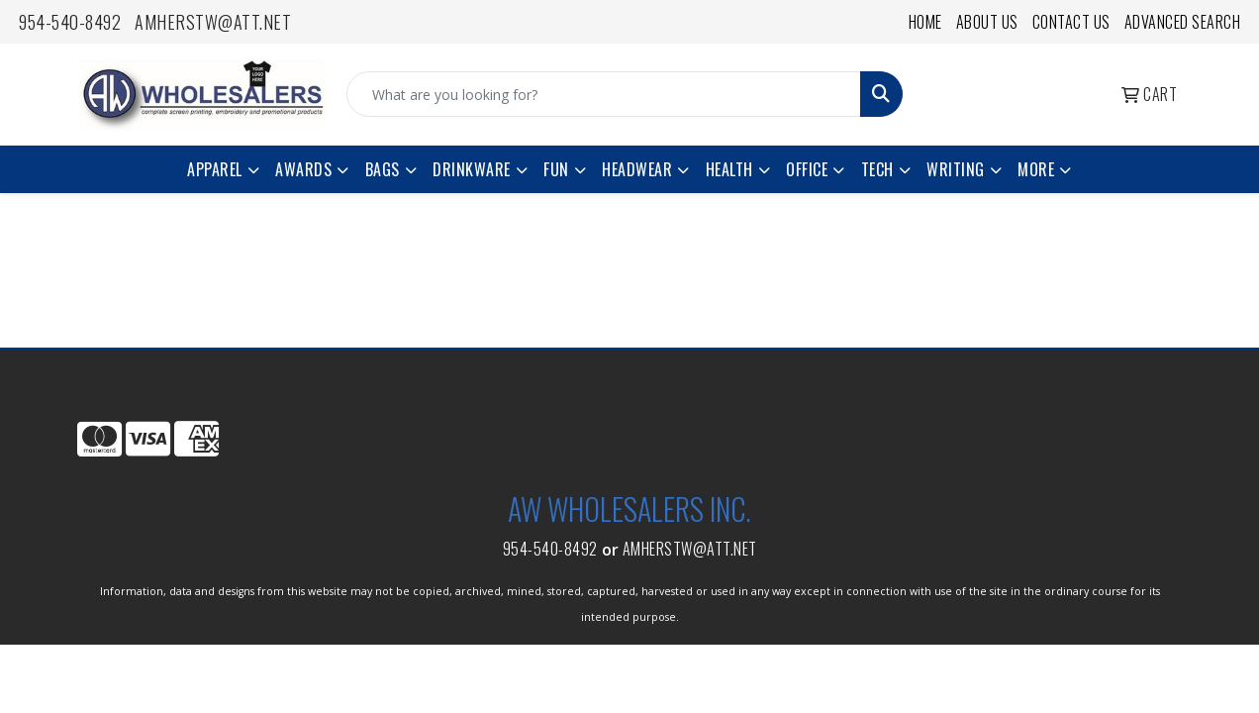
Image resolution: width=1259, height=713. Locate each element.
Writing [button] (955, 169)
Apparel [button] (214, 169)
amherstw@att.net (213, 22)
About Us (987, 22)
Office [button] (806, 169)
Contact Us (1071, 22)
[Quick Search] (603, 94)
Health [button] (729, 169)
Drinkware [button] (472, 169)
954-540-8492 (70, 22)
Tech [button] (877, 169)
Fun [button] (556, 169)
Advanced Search (1182, 22)
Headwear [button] (637, 169)
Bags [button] (382, 169)
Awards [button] (303, 169)
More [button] (1035, 169)
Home (925, 22)
